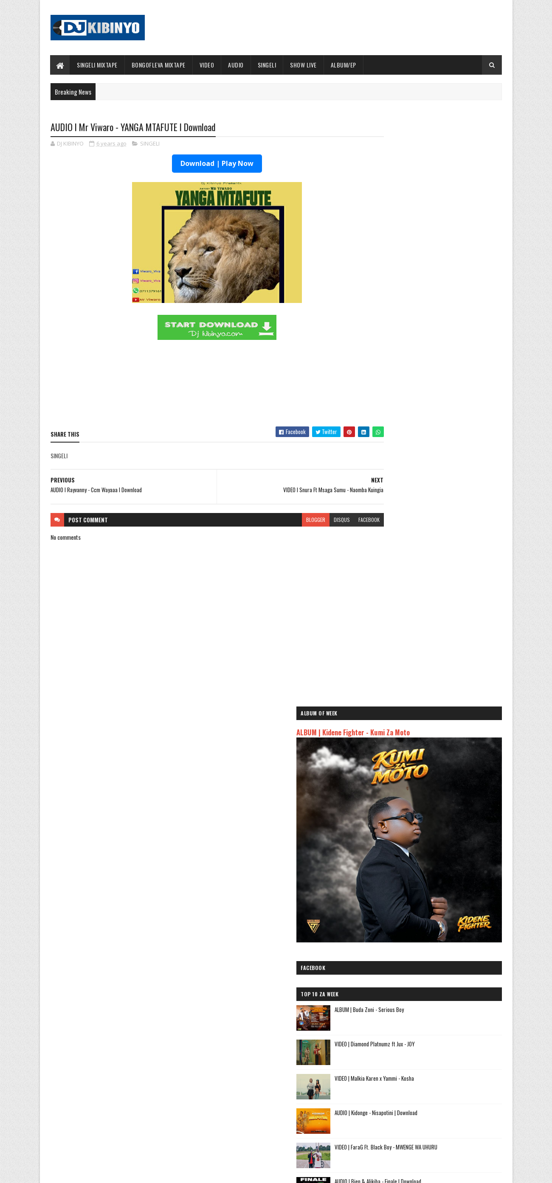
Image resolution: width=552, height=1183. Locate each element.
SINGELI (267, 64)
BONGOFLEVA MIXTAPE (159, 64)
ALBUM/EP (343, 64)
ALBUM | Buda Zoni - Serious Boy (439, 377)
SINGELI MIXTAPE (97, 64)
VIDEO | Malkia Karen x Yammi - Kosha (444, 446)
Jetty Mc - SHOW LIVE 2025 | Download (283, 1058)
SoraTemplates (90, 1171)
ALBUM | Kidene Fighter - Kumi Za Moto (423, 170)
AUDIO (236, 64)
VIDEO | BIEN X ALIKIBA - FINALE (120, 1127)
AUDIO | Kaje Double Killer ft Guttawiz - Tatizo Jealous (427, 970)
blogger (283, 520)
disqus (309, 520)
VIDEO (207, 64)
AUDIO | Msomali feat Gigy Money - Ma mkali (424, 994)
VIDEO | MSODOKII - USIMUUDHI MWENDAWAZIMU (437, 588)
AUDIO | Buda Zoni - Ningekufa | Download (449, 687)
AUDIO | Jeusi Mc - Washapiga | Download (419, 946)
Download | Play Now (200, 164)
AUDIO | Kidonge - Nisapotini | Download (446, 481)
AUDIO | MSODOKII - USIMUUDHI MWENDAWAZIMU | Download (437, 622)
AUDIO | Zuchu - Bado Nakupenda (409, 1003)
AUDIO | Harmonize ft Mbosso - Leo (413, 983)
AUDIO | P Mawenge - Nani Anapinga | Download (291, 1127)
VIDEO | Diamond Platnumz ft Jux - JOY (445, 412)
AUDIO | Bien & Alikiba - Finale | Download (448, 549)
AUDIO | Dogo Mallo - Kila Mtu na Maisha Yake (425, 956)
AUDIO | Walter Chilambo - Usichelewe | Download (294, 1093)
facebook (336, 520)
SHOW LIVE (303, 64)
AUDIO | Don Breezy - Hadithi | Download (447, 652)
